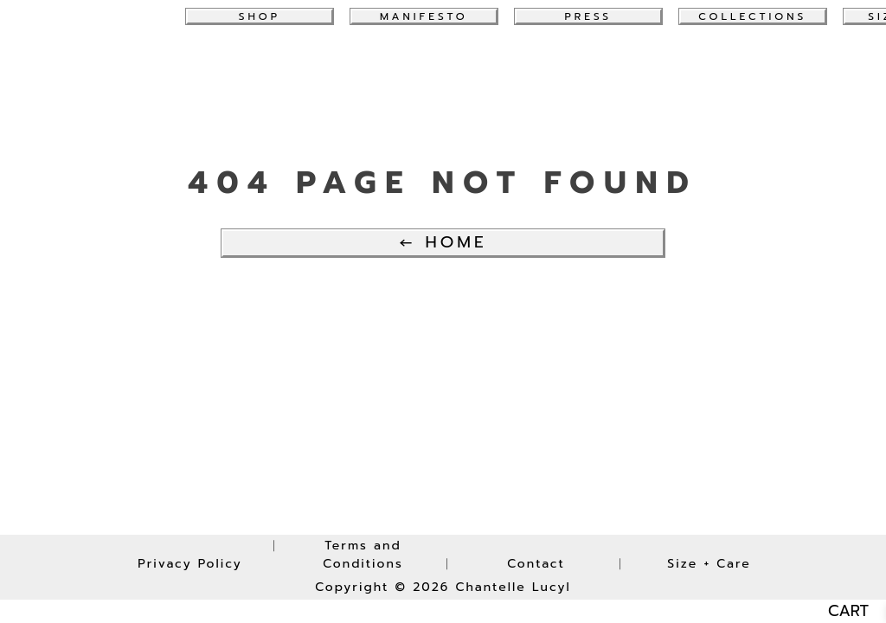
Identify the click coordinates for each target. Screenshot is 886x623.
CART (848, 611)
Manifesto (424, 16)
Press (589, 16)
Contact (536, 564)
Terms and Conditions (363, 554)
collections (752, 16)
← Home (442, 241)
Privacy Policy (189, 564)
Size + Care (708, 564)
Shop (259, 16)
